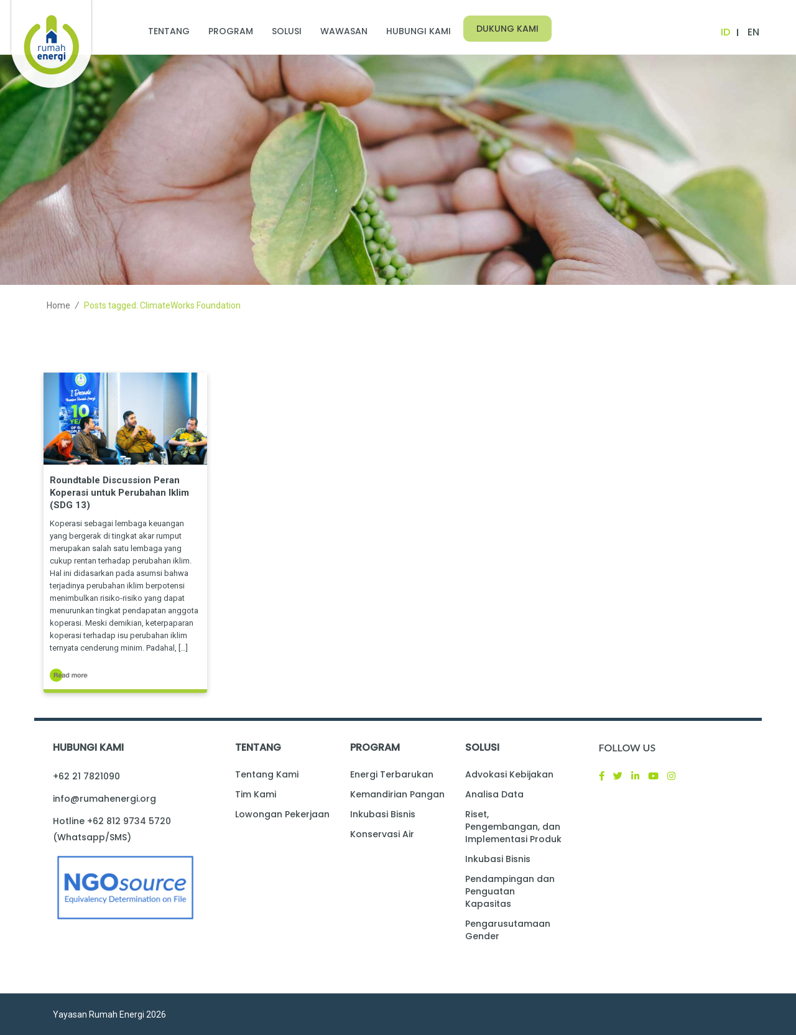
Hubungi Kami (418, 31)
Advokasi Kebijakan (509, 774)
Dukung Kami (507, 28)
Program (230, 31)
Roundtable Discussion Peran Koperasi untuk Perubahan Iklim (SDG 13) (119, 493)
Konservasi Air (382, 834)
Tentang (169, 31)
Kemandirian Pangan (397, 794)
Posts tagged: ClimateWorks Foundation (162, 305)
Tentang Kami (266, 774)
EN (753, 32)
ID (725, 32)
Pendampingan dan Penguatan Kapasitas (510, 891)
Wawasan (344, 31)
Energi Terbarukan (391, 774)
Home (58, 305)
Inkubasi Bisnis (382, 814)
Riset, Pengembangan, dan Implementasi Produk (513, 826)
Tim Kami (255, 794)
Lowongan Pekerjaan (282, 814)
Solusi (287, 31)
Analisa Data (494, 794)
